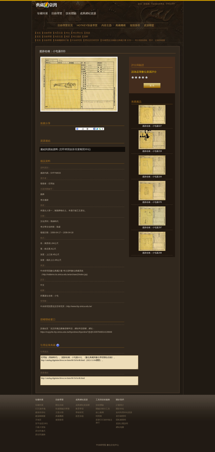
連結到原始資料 (49, 149)
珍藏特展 (42, 13)
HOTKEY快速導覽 (87, 25)
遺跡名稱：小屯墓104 (152, 176)
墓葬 (86, 36)
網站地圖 (120, 427)
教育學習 (80, 409)
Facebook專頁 (157, 4)
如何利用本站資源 (124, 412)
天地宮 (38, 420)
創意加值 (80, 416)
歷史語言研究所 (92, 40)
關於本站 (120, 409)
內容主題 (106, 25)
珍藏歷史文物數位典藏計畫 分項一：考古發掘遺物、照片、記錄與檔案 (133, 40)
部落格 (147, 4)
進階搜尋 (135, 25)
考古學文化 (78, 33)
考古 (68, 33)
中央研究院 (77, 40)
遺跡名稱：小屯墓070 (152, 202)
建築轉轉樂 (40, 416)
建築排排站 (40, 412)
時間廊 (99, 416)
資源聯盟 (149, 25)
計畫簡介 (120, 405)
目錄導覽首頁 (65, 25)
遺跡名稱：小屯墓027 (152, 126)
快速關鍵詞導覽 (62, 409)
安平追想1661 (41, 423)
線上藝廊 (100, 412)
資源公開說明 (122, 423)
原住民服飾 (40, 434)
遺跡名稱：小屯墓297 (152, 227)
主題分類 (59, 412)
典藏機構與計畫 (62, 40)
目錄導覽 (56, 13)
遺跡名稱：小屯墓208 (152, 253)
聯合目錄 (59, 405)
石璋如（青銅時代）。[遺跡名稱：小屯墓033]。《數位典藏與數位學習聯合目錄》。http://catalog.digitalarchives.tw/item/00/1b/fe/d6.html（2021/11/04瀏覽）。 (89, 362)
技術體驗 (71, 13)
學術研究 (80, 412)
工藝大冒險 (40, 427)
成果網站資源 (88, 13)
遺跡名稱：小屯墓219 (152, 151)
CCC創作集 (40, 409)
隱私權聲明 (121, 420)
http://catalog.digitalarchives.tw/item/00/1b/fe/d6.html (89, 380)
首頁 (140, 4)
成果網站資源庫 (83, 405)
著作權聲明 (121, 416)
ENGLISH (170, 4)
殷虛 (88, 33)
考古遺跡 (77, 36)
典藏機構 (121, 25)
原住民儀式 (40, 431)
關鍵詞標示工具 (103, 409)
